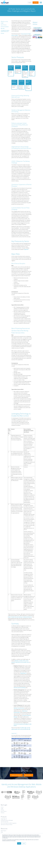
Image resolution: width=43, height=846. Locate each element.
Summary (2, 33)
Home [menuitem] (2, 807)
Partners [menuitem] (2, 812)
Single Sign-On (23, 673)
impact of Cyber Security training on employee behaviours (20, 617)
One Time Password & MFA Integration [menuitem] (9, 823)
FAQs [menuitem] (2, 832)
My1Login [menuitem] (4, 805)
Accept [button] (19, 843)
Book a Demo (28, 775)
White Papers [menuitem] (3, 830)
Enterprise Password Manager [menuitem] (7, 820)
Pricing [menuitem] (2, 809)
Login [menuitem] (2, 808)
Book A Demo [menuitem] (4, 811)
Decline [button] (24, 843)
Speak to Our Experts (16, 775)
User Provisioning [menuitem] (4, 821)
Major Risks (3, 28)
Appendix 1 (26, 249)
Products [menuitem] (3, 817)
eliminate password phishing (19, 687)
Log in (29, 2)
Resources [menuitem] (4, 828)
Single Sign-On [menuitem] (4, 818)
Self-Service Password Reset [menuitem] (6, 824)
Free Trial (35, 2)
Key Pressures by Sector (5, 26)
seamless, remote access (19, 708)
